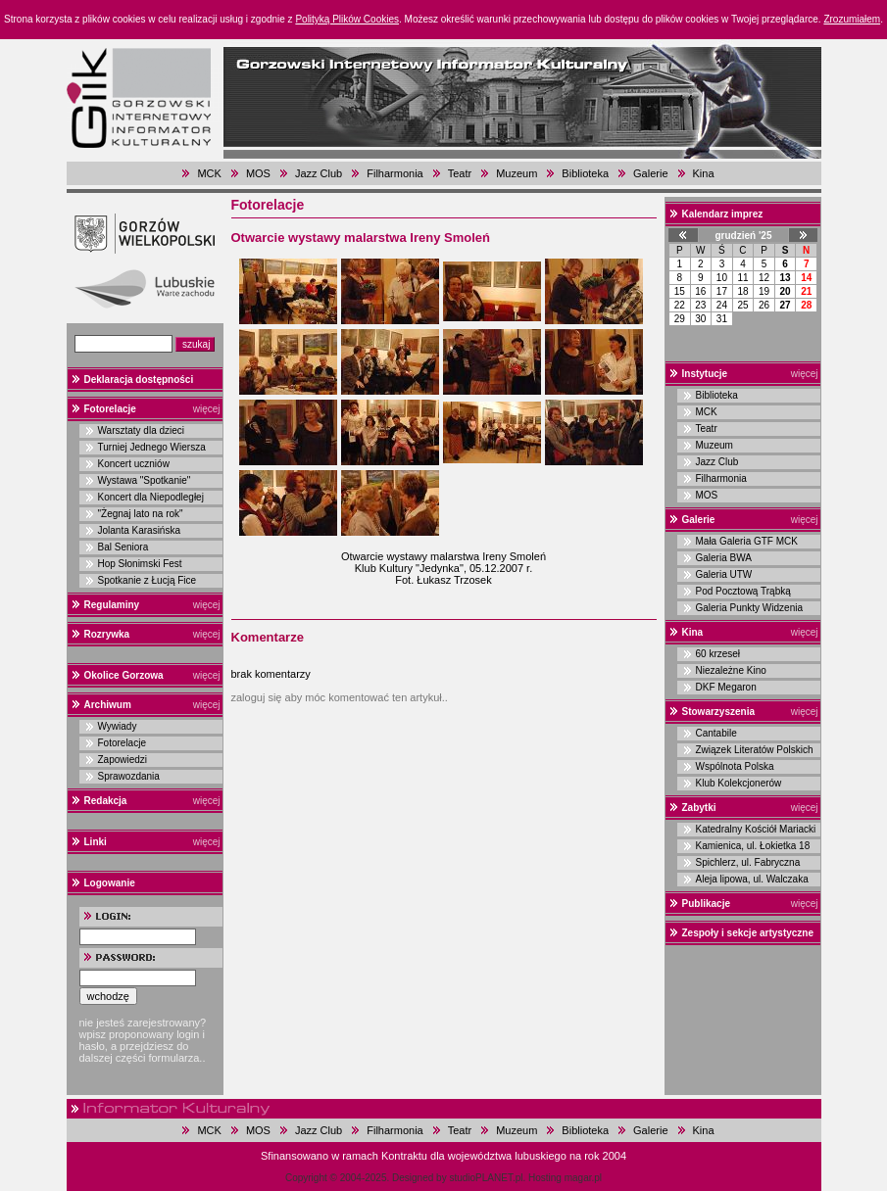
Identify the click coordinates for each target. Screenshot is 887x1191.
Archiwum (107, 704)
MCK (209, 173)
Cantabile (716, 733)
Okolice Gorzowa (124, 675)
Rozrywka (107, 634)
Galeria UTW (724, 574)
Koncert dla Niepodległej (151, 497)
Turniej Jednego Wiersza (152, 447)
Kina (704, 173)
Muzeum (516, 173)
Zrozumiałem (851, 19)
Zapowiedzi (123, 759)
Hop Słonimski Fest (140, 563)
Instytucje (705, 373)
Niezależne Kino (731, 670)
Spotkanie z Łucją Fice (147, 580)
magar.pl (583, 1177)
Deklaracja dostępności (139, 379)
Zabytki (699, 807)
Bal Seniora (123, 547)
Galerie (650, 173)
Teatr (459, 173)
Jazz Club (318, 173)
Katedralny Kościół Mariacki (756, 829)
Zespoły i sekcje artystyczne (748, 933)
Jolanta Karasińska (139, 530)
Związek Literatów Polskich (754, 749)
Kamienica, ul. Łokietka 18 (753, 845)
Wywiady (117, 726)
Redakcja (105, 800)
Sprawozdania (129, 776)
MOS (258, 173)
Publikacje (706, 903)
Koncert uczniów (134, 463)
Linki (95, 841)
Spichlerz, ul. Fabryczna (748, 862)
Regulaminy (112, 604)
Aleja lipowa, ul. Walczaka (752, 879)
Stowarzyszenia (718, 711)
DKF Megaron (726, 687)
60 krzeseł (718, 653)
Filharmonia (394, 173)
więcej (207, 409)
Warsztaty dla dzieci (141, 430)
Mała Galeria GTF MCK (747, 541)
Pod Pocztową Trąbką (743, 591)
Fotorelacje (110, 409)
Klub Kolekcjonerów (739, 783)
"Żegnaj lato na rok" (140, 513)
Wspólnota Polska (735, 766)
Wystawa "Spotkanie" (144, 480)
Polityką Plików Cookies (347, 19)
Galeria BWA (724, 557)
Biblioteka (585, 173)
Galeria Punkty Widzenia (750, 607)
